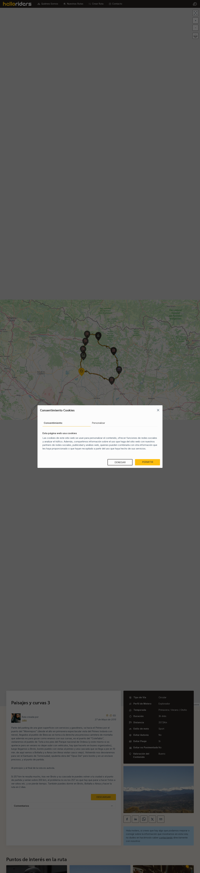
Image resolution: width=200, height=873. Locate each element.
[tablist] (100, 423)
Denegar (120, 462)
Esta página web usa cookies (59, 433)
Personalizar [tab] (98, 422)
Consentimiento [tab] (53, 422)
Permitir (147, 462)
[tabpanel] (100, 439)
